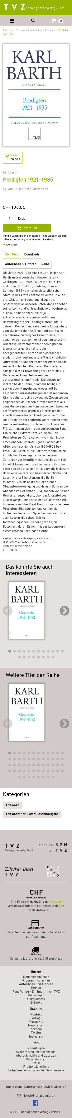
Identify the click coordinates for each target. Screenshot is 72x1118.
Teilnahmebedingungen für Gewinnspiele (36, 1071)
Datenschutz (33, 1087)
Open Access (36, 999)
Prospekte (36, 1022)
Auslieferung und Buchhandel (36, 1052)
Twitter (36, 1033)
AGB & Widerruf (55, 1087)
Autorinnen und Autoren (36, 984)
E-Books (36, 1003)
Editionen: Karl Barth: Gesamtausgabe (32, 814)
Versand (55, 902)
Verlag (36, 1018)
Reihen (36, 988)
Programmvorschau (36, 981)
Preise (36, 1063)
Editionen (12, 805)
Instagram (36, 1037)
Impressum (14, 1087)
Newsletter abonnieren (36, 1096)
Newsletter (36, 1026)
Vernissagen (36, 995)
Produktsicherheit (36, 1067)
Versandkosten (36, 1060)
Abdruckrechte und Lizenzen (36, 1056)
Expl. (21, 219)
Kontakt (36, 1015)
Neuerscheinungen (36, 977)
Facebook (36, 1029)
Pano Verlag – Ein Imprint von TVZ (36, 992)
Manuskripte (36, 1048)
